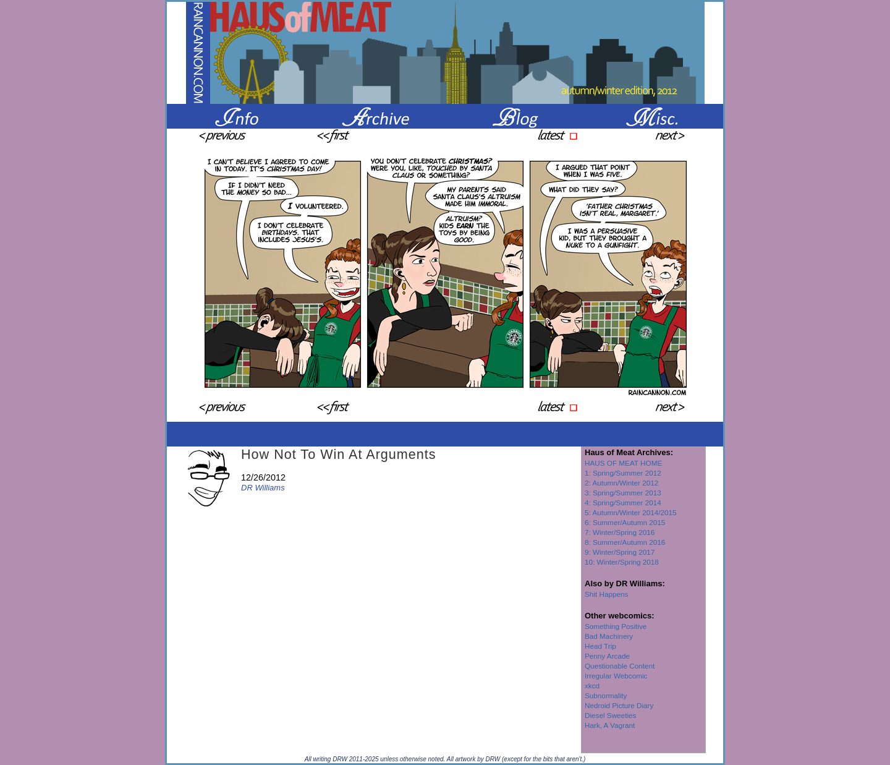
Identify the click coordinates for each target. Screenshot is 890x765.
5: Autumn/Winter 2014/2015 (631, 512)
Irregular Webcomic (616, 676)
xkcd (592, 686)
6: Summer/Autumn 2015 (625, 522)
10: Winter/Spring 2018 (622, 562)
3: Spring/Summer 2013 (623, 493)
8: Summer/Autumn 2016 (625, 542)
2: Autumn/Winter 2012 (621, 483)
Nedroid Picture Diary (619, 705)
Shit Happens (606, 594)
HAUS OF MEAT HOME (623, 463)
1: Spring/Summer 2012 (623, 473)
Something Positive (615, 626)
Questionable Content (620, 666)
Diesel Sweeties (610, 715)
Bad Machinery (609, 636)
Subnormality (606, 695)
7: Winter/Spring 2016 (620, 532)
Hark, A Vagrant (610, 725)
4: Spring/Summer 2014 (623, 502)
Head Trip (600, 646)
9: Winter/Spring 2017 (620, 552)
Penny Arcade (607, 656)
